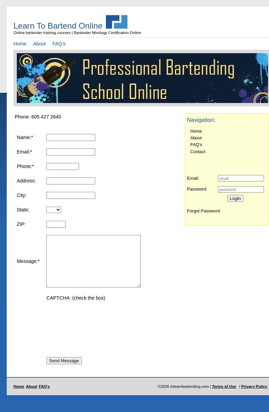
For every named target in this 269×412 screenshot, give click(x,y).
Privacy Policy (254, 396)
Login (235, 198)
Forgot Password (203, 210)
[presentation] (97, 332)
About (39, 43)
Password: (197, 189)
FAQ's (59, 43)
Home (19, 43)
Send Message (64, 370)
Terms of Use (224, 396)
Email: (193, 178)
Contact (197, 151)
